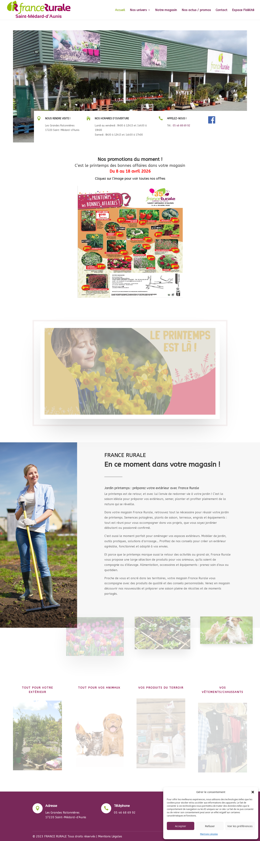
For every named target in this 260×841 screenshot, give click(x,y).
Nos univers (138, 10)
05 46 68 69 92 (181, 125)
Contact (221, 10)
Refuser (210, 826)
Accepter (180, 826)
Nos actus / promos (196, 10)
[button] (253, 792)
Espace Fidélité (243, 10)
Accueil (120, 10)
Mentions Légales (209, 834)
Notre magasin (166, 10)
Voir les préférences (240, 826)
